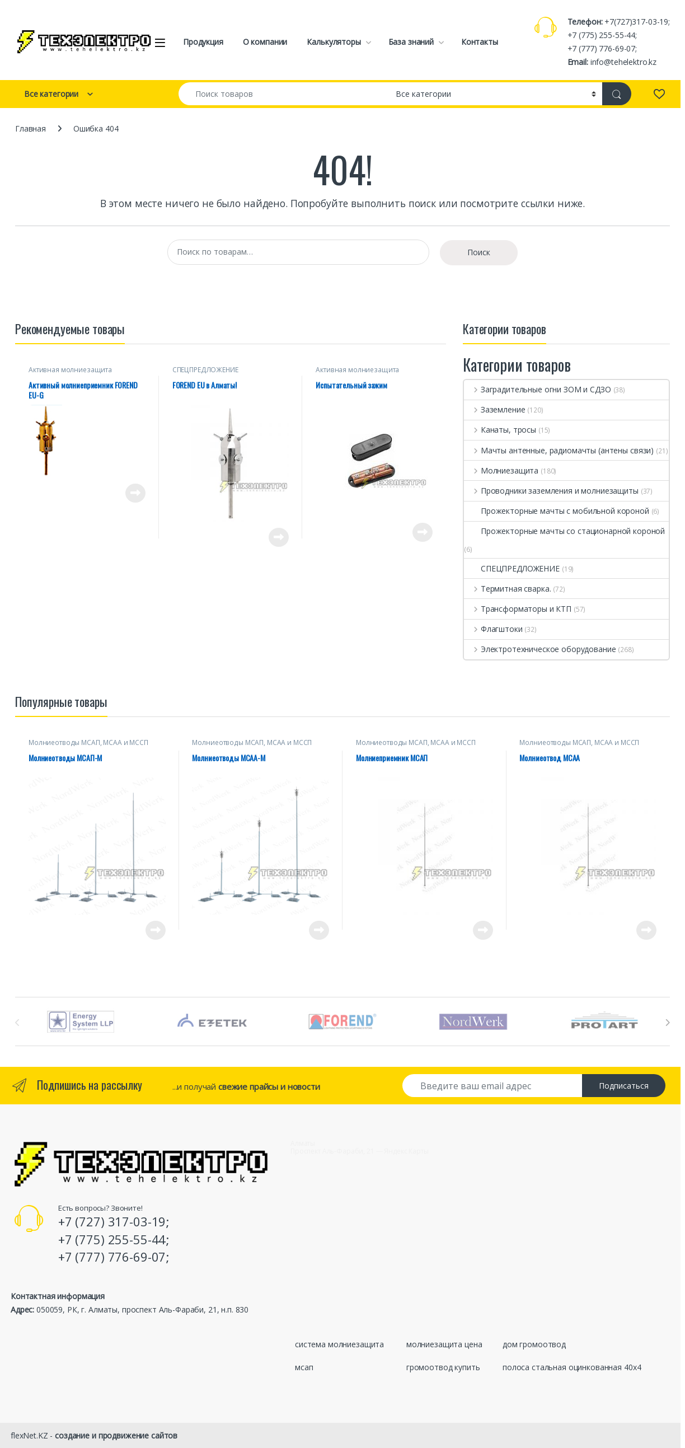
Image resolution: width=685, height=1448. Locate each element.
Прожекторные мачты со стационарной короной (564, 531)
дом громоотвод (534, 1344)
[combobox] (284, 93)
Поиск (478, 252)
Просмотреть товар (135, 493)
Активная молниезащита (70, 369)
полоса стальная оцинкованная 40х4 (572, 1367)
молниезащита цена (444, 1344)
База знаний (411, 41)
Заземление (494, 409)
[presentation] (667, 1023)
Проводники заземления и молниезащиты (551, 490)
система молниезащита (339, 1344)
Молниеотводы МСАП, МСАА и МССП (88, 742)
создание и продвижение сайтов (116, 1435)
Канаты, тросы (500, 429)
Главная (30, 128)
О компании (265, 41)
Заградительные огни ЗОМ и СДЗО (537, 389)
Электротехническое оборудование (540, 649)
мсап (304, 1367)
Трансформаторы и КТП (517, 608)
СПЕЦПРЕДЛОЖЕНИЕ (205, 369)
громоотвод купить (443, 1367)
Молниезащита (501, 470)
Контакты (479, 41)
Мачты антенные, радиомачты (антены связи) (559, 450)
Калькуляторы (333, 41)
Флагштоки (493, 629)
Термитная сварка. (507, 588)
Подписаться (624, 1085)
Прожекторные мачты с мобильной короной (556, 510)
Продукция (203, 41)
